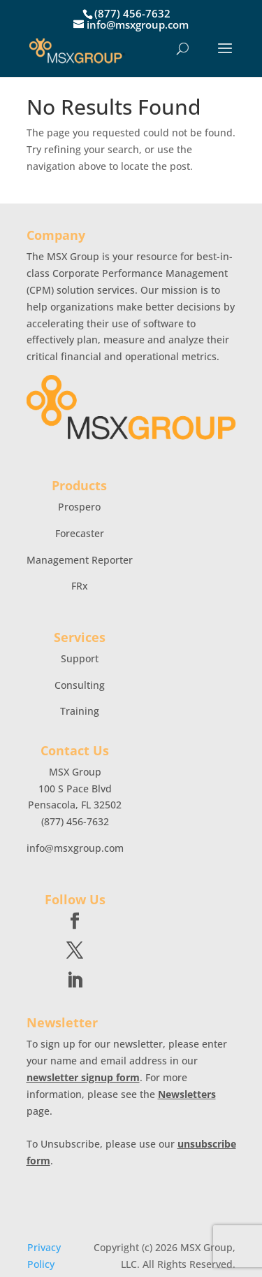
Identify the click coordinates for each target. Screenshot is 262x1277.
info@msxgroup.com (75, 848)
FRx (79, 585)
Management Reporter (80, 559)
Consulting (79, 685)
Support (80, 658)
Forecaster (79, 533)
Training (79, 711)
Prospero (79, 506)
